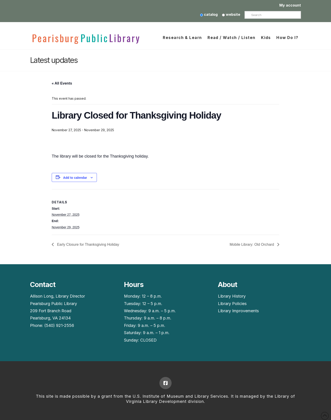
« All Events (62, 83)
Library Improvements (238, 310)
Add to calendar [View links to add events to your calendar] (75, 177)
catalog (209, 14)
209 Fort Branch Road (50, 310)
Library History (232, 296)
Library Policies (232, 303)
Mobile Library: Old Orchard (252, 244)
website (231, 14)
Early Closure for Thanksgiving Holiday (87, 244)
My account (290, 5)
